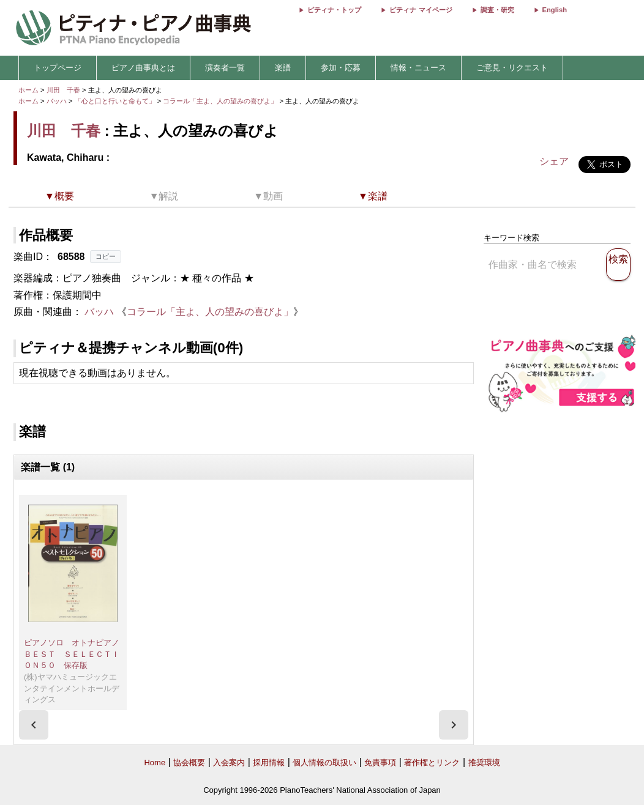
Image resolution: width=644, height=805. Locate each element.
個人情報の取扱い (324, 762)
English (554, 9)
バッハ (57, 101)
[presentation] (33, 725)
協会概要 (189, 762)
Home (154, 762)
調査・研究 (497, 9)
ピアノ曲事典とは (143, 67)
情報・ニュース (418, 67)
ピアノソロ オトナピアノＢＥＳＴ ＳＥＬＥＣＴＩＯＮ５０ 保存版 (71, 654)
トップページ (57, 67)
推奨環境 (484, 762)
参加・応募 (341, 67)
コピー (105, 256)
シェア (554, 161)
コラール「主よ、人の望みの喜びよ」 (221, 101)
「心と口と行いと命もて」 (116, 101)
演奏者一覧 (225, 67)
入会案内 (229, 762)
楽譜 (283, 67)
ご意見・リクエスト (512, 67)
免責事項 (380, 762)
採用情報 (269, 762)
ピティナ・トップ (334, 9)
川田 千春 (63, 90)
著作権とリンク (432, 762)
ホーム (28, 90)
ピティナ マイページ (420, 9)
